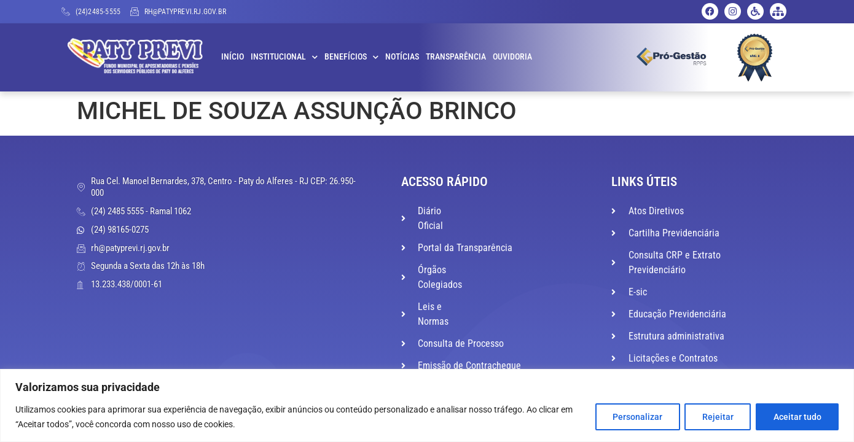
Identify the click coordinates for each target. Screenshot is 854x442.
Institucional (284, 57)
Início (232, 57)
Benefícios (351, 57)
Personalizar (635, 417)
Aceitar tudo (797, 417)
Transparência (456, 57)
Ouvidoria (512, 57)
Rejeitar (716, 417)
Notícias (402, 57)
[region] (427, 405)
